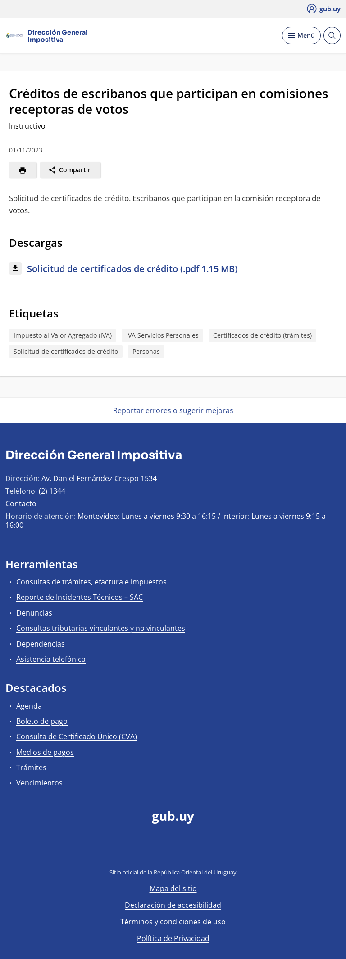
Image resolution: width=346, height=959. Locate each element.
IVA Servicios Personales (162, 335)
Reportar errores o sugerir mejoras (173, 410)
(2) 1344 (52, 491)
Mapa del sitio (173, 888)
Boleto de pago (42, 721)
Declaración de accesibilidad (173, 905)
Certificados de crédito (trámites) (262, 335)
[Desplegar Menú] (301, 35)
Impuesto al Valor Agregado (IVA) (63, 335)
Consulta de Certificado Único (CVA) (76, 736)
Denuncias (34, 613)
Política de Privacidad (173, 938)
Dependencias (40, 644)
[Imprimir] (22, 170)
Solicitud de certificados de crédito (66, 351)
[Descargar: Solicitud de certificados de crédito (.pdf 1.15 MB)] (173, 269)
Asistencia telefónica (51, 659)
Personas (146, 351)
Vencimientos (39, 783)
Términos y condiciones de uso (173, 922)
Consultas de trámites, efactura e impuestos (91, 582)
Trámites (31, 767)
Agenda (29, 706)
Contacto (20, 503)
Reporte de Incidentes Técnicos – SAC (79, 597)
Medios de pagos (45, 752)
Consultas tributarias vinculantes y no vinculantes (100, 628)
